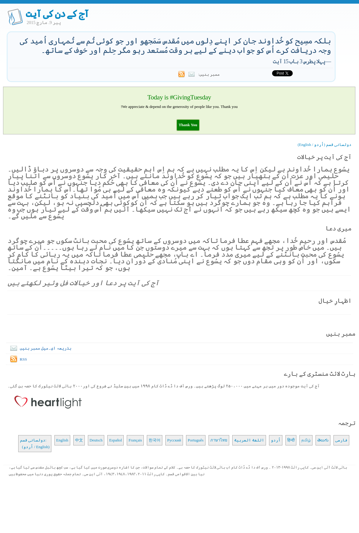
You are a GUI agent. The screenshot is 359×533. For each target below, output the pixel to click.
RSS (23, 359)
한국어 (155, 440)
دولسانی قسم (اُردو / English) (324, 144)
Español (115, 440)
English (62, 440)
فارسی (341, 440)
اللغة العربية (249, 440)
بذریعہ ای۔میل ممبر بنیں (39, 348)
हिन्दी (291, 440)
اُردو (276, 440)
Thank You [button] (188, 125)
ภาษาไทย (218, 440)
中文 (79, 440)
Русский (174, 440)
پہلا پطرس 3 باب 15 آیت (299, 61)
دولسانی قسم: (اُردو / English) (35, 443)
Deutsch (96, 440)
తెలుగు (323, 440)
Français (135, 440)
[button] (188, 125)
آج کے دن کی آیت (57, 13)
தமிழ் (306, 440)
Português (196, 440)
